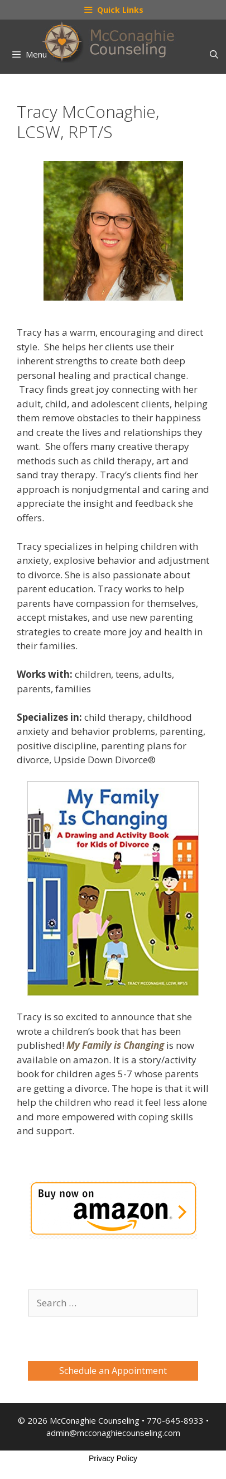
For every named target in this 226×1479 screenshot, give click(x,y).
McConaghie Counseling (95, 1420)
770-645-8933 (175, 1420)
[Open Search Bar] (214, 54)
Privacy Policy (113, 1458)
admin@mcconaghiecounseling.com (113, 1432)
